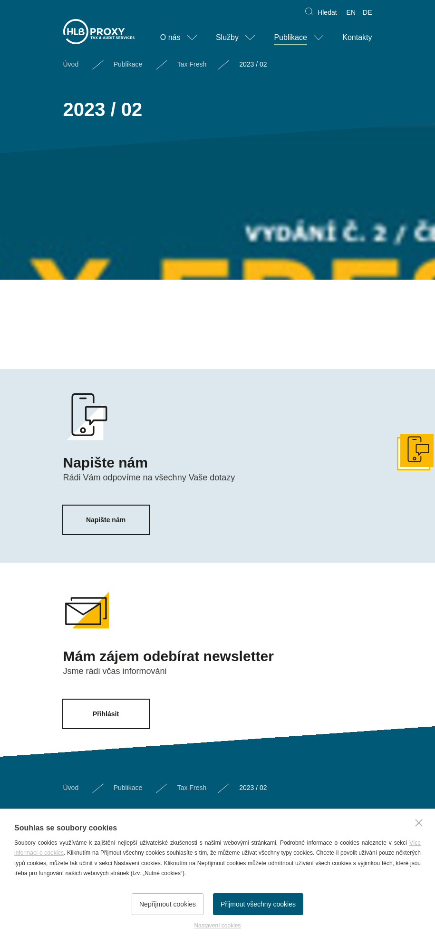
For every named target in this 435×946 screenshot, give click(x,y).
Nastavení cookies (217, 925)
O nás (170, 37)
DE (367, 12)
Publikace (290, 37)
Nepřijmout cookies (167, 904)
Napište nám (106, 520)
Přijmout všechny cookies (258, 904)
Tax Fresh (191, 64)
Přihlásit (106, 714)
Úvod (71, 64)
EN (351, 12)
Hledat (327, 12)
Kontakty (357, 37)
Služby (227, 37)
